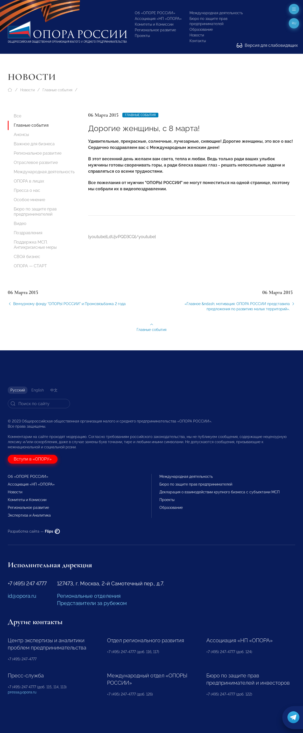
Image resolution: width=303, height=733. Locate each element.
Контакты (197, 41)
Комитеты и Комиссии (154, 24)
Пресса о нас (27, 190)
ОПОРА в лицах (29, 181)
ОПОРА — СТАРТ (30, 265)
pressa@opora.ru (22, 692)
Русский (17, 390)
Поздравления (28, 232)
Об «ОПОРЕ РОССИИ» (155, 13)
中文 (54, 390)
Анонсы (21, 134)
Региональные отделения (89, 596)
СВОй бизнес (27, 256)
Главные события (57, 90)
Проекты (142, 36)
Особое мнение (29, 199)
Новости (196, 35)
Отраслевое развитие (36, 162)
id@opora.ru (22, 596)
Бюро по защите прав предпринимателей (35, 212)
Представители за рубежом (92, 603)
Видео (20, 223)
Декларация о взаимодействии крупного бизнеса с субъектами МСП (219, 492)
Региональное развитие (155, 30)
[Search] (39, 403)
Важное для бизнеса (34, 143)
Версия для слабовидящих (267, 45)
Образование (201, 29)
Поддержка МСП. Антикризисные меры (35, 245)
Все (17, 116)
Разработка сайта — (34, 531)
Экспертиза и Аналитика (29, 515)
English (37, 390)
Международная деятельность (216, 13)
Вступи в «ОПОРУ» (33, 459)
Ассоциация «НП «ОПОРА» (158, 19)
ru (294, 23)
